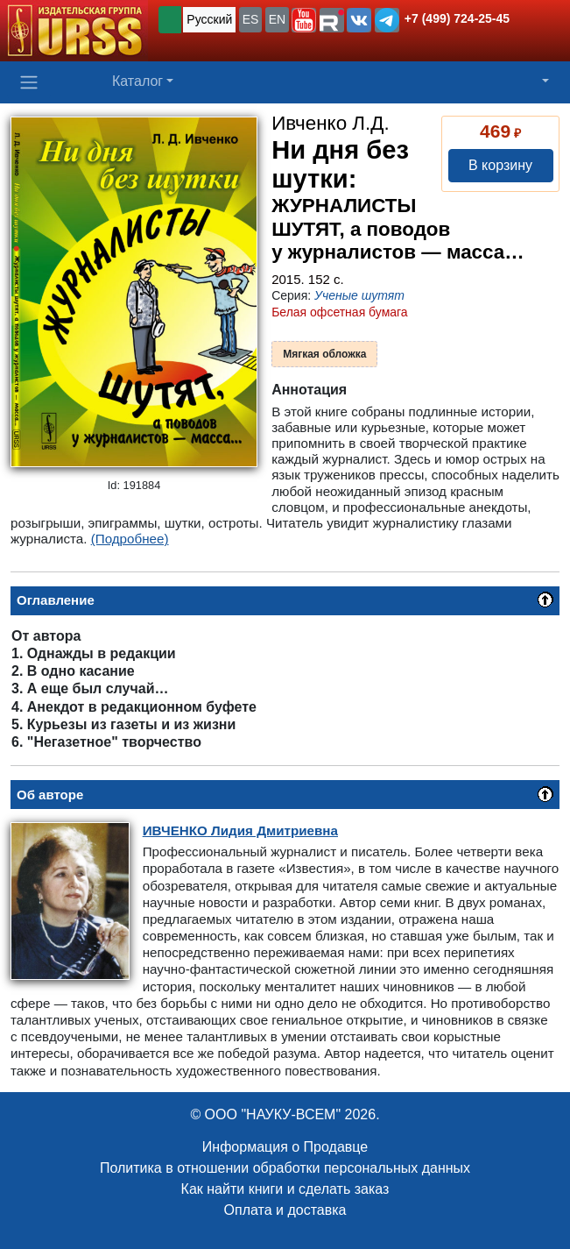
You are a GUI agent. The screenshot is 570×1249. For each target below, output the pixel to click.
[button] (304, 20)
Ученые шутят (359, 295)
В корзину (500, 165)
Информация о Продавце (285, 1146)
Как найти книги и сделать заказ (285, 1189)
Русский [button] (209, 19)
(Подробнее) (130, 538)
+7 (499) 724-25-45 (457, 18)
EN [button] (277, 19)
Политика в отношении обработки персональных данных (285, 1167)
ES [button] (251, 19)
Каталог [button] (137, 81)
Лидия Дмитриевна (240, 830)
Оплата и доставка (285, 1210)
